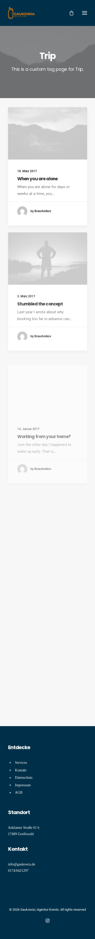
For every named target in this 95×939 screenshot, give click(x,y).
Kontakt (20, 770)
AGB (19, 792)
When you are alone (37, 179)
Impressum (23, 785)
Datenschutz (24, 777)
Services (21, 763)
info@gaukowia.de (21, 864)
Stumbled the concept (40, 318)
